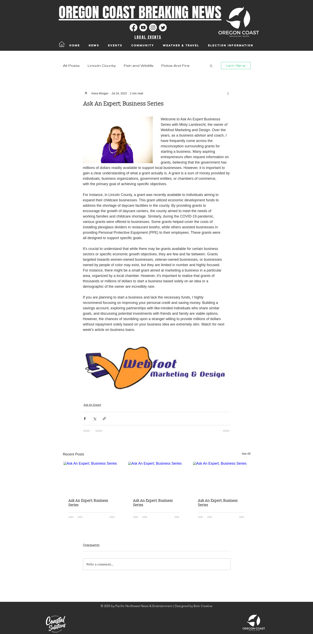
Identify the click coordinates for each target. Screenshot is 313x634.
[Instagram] (153, 27)
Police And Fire (175, 65)
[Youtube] (143, 27)
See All (246, 453)
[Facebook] (133, 27)
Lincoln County (102, 65)
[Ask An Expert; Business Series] (91, 478)
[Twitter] (163, 27)
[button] (211, 65)
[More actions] (228, 93)
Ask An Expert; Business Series (88, 502)
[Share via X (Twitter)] (94, 418)
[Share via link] (104, 418)
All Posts (71, 65)
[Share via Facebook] (85, 418)
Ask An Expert (92, 404)
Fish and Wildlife (138, 65)
